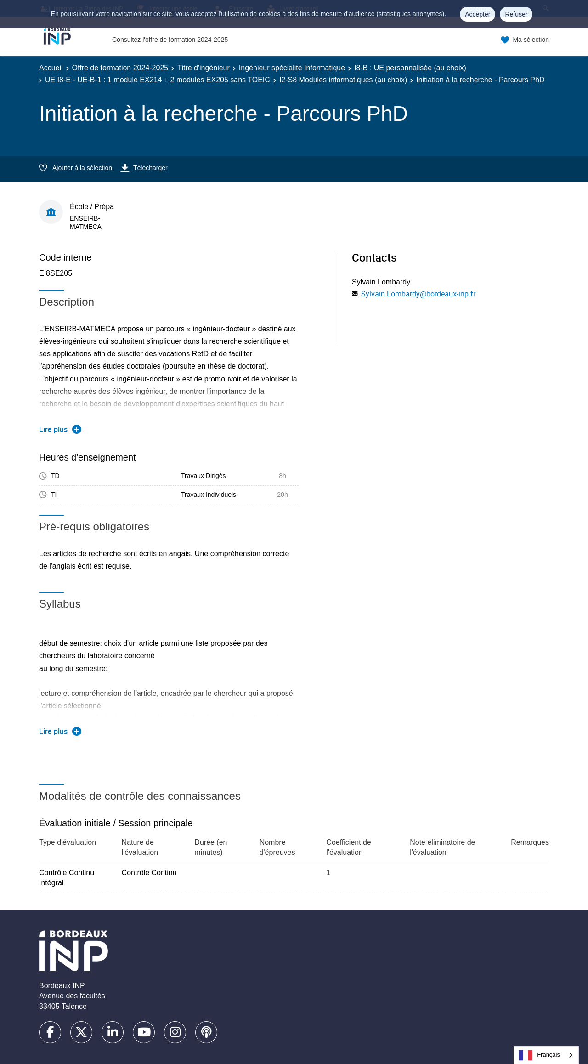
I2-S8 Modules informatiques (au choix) (343, 80)
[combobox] (546, 1055)
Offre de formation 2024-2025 (120, 68)
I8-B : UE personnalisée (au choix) (410, 68)
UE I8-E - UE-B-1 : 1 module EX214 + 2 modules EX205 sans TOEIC (157, 80)
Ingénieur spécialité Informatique (292, 68)
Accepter (477, 14)
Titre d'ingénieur (203, 68)
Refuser (516, 14)
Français (539, 1055)
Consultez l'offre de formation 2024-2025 (170, 39)
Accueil (51, 68)
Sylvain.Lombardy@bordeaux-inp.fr (418, 294)
